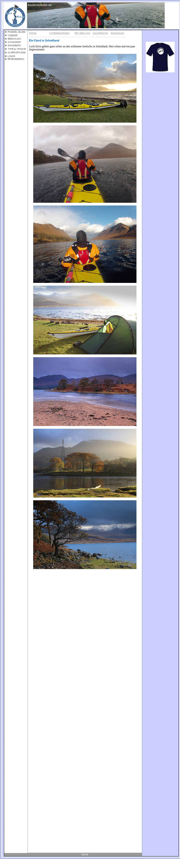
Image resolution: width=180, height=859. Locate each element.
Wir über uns (82, 33)
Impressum (117, 33)
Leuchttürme (100, 33)
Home (32, 33)
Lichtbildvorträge (59, 33)
